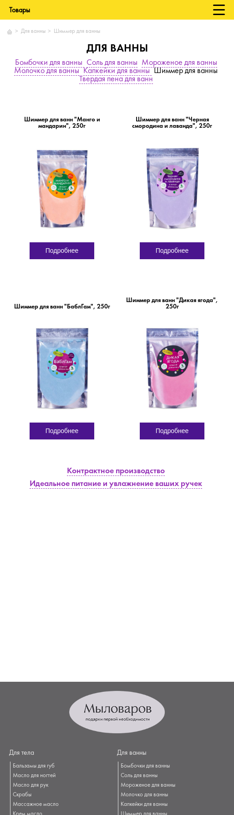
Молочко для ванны (46, 71)
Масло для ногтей (34, 775)
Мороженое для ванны (179, 63)
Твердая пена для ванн (116, 80)
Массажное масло (36, 804)
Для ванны (33, 31)
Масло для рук (30, 785)
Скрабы (22, 795)
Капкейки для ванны (117, 71)
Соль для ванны (111, 63)
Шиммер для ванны (77, 31)
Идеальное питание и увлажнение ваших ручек (116, 484)
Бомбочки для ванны (49, 63)
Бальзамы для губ (34, 766)
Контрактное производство (116, 471)
